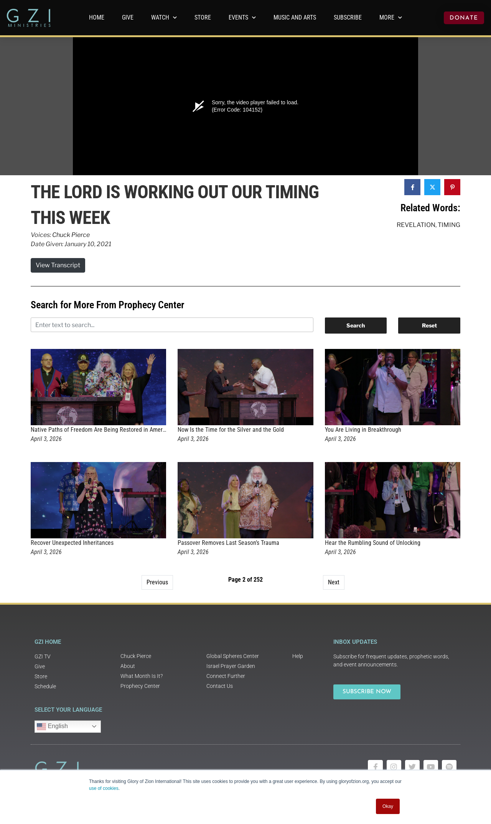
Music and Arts (295, 17)
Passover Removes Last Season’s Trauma (228, 542)
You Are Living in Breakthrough (363, 429)
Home (96, 17)
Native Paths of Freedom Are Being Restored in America (100, 429)
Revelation (416, 225)
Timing (449, 225)
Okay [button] (387, 806)
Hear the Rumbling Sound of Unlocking (372, 542)
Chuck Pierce (71, 234)
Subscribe (348, 17)
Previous (157, 582)
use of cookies (104, 788)
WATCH (164, 17)
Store (202, 17)
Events (242, 17)
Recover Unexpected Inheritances (72, 542)
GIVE (127, 17)
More (390, 17)
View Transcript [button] (58, 265)
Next (333, 582)
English (52, 726)
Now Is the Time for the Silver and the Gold (231, 429)
